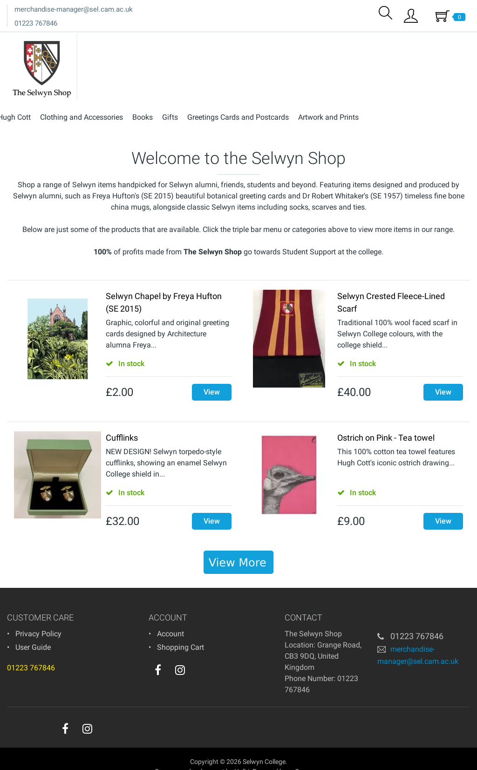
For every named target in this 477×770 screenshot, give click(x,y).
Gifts (277, 41)
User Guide (33, 631)
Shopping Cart (180, 631)
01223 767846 (35, 23)
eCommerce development (188, 755)
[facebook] (158, 654)
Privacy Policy (38, 617)
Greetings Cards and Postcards (344, 41)
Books (249, 41)
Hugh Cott (120, 41)
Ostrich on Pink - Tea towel (386, 422)
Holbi (241, 755)
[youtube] (199, 656)
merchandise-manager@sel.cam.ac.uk (73, 9)
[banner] (238, 546)
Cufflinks (122, 422)
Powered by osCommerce (289, 755)
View (212, 376)
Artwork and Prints (435, 41)
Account (170, 617)
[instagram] (180, 654)
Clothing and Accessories (188, 41)
